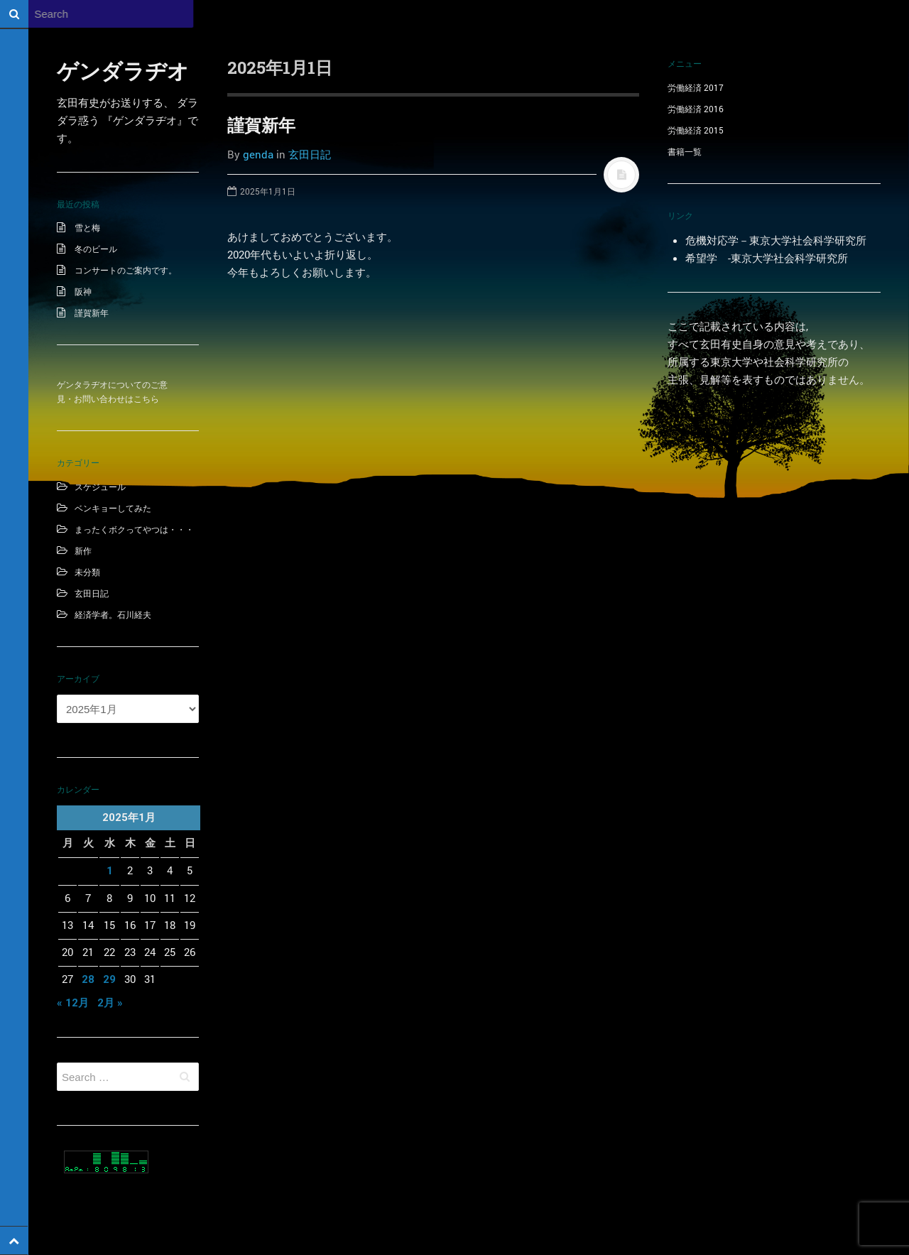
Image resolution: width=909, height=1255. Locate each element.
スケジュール (100, 486)
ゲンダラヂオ (123, 71)
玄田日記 (92, 593)
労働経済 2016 (696, 108)
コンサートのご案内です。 (126, 270)
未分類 (87, 571)
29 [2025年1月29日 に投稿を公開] (109, 979)
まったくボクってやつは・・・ (134, 529)
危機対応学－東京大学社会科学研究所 (775, 240)
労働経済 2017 (696, 87)
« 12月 (73, 1002)
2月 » (110, 1002)
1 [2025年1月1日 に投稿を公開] (110, 870)
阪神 (83, 291)
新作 (83, 550)
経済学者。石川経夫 (113, 614)
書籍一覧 (685, 151)
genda (258, 154)
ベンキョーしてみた (113, 508)
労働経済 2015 (696, 130)
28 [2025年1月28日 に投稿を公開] (88, 979)
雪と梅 (87, 227)
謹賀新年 (92, 312)
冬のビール (96, 248)
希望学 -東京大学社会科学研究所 (766, 258)
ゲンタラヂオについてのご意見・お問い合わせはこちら (112, 391)
